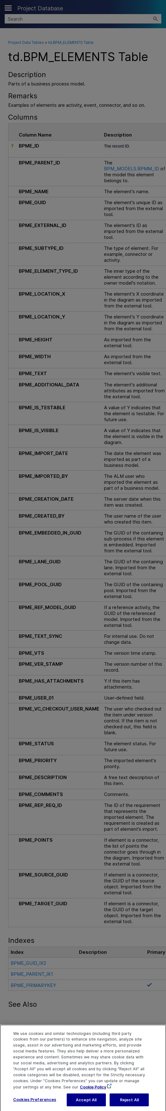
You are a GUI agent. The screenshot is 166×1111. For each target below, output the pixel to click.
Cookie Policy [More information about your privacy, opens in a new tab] (93, 1090)
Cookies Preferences (34, 1103)
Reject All (129, 1103)
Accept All (86, 1103)
